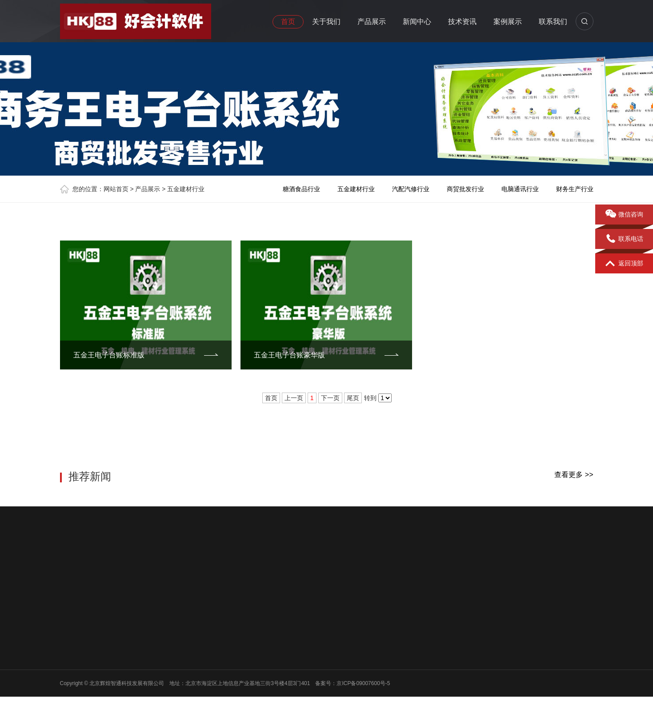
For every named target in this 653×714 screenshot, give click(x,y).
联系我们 (553, 21)
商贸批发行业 (465, 189)
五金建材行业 (185, 189)
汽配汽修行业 (410, 189)
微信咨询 (624, 214)
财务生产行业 (574, 189)
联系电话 (624, 239)
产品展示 (371, 21)
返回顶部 (624, 263)
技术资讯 (462, 21)
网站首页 (116, 189)
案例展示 (507, 21)
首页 (288, 21)
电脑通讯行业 (520, 189)
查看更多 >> (573, 474)
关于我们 (326, 21)
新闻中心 (417, 21)
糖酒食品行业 (301, 189)
